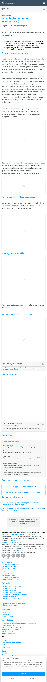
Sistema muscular (9, 588)
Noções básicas (8, 562)
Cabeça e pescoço (9, 574)
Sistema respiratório (10, 598)
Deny (12, 678)
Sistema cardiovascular (11, 592)
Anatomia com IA (9, 633)
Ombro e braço (7, 15)
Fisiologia (6, 583)
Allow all (23, 673)
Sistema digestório (10, 600)
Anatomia (6, 559)
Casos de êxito (8, 631)
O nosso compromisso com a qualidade (18, 534)
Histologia (6, 609)
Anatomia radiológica (10, 579)
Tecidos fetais (7, 616)
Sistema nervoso (9, 590)
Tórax (4, 570)
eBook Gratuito (8, 625)
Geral (4, 613)
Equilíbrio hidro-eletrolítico (13, 604)
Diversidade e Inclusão (11, 542)
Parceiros (6, 653)
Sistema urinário (9, 602)
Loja (3, 644)
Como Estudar (8, 620)
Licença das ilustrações (11, 642)
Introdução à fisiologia (11, 586)
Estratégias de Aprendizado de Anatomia (19, 623)
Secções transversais (10, 577)
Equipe (4, 651)
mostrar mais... (14, 369)
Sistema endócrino (9, 596)
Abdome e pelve (8, 572)
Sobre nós (6, 647)
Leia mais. (14, 540)
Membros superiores (10, 564)
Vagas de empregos (10, 655)
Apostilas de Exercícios (11, 627)
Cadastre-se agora (16, 519)
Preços (4, 640)
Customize (34, 678)
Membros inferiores (10, 566)
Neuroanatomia (8, 575)
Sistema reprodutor (10, 605)
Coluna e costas (8, 568)
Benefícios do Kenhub (11, 629)
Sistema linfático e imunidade (14, 594)
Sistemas (5, 614)
